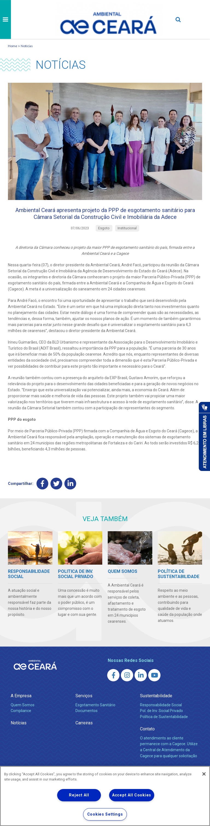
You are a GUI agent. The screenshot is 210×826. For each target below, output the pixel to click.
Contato (147, 741)
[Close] (204, 774)
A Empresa (21, 707)
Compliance (21, 723)
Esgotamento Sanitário (95, 716)
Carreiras (84, 735)
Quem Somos (22, 716)
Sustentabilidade (156, 707)
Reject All (79, 795)
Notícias (27, 46)
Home (12, 46)
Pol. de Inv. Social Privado (161, 723)
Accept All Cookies (131, 795)
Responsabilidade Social (161, 716)
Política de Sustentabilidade (164, 729)
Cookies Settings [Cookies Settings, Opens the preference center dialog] (105, 814)
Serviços (83, 707)
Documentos (86, 723)
